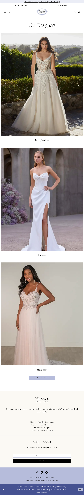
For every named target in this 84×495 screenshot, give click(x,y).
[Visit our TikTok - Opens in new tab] (37, 472)
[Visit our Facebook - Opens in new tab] (46, 472)
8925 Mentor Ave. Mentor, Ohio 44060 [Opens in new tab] (42, 447)
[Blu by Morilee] (42, 87)
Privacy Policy (29, 480)
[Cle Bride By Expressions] (42, 12)
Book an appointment (42, 378)
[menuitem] (21, 5)
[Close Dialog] (3, 489)
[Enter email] (42, 456)
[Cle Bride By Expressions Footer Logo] (42, 399)
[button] (5, 12)
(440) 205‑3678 (42, 442)
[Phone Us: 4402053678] (62, 5)
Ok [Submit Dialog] (80, 489)
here (45, 492)
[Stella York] (42, 317)
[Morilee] (42, 202)
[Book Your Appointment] (21, 5)
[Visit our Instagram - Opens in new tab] (41, 472)
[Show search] (9, 12)
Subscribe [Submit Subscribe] (42, 461)
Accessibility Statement (52, 480)
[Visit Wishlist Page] (75, 12)
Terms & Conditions (40, 480)
